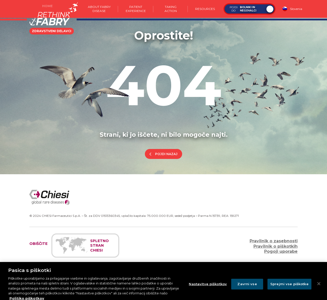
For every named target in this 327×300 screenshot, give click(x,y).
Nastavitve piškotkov (208, 291)
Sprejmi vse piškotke (289, 291)
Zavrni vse (247, 291)
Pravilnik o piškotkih (275, 246)
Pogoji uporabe (281, 251)
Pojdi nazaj (166, 154)
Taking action (171, 9)
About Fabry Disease (99, 9)
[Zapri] (318, 290)
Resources (205, 9)
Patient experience (135, 9)
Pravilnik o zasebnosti (274, 241)
